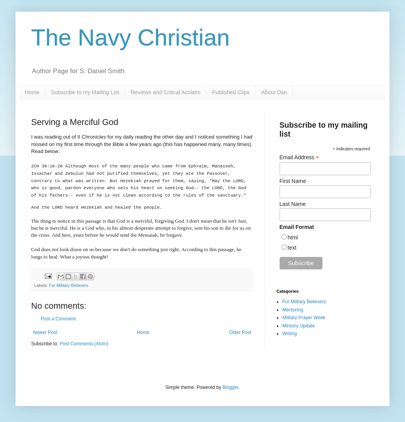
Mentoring (292, 310)
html (293, 237)
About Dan (274, 92)
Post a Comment (58, 319)
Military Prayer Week (303, 317)
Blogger (230, 387)
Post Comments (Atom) (84, 343)
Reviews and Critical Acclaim (166, 92)
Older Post (240, 332)
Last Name (293, 204)
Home (32, 92)
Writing (289, 333)
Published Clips (231, 92)
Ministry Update (298, 326)
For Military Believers (68, 285)
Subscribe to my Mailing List (85, 92)
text (292, 247)
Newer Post (45, 332)
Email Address (299, 157)
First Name (293, 181)
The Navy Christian (130, 38)
